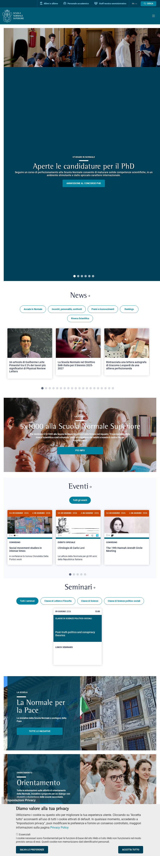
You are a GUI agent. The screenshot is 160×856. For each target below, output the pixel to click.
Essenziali (24, 834)
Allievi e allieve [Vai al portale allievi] (49, 3)
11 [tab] (79, 388)
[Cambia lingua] (135, 4)
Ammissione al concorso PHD (83, 183)
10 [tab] (76, 388)
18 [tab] (105, 388)
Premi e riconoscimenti (103, 309)
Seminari (80, 587)
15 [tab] (94, 388)
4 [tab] (85, 276)
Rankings (129, 309)
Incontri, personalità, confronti (67, 309)
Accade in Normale (33, 309)
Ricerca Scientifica (80, 318)
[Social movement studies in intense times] (29, 537)
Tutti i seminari (27, 600)
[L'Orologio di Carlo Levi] (78, 537)
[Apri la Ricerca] (148, 3)
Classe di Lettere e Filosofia (57, 600)
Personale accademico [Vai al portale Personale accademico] (76, 3)
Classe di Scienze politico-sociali (124, 600)
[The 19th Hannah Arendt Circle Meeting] (126, 534)
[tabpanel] (29, 353)
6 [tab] (93, 276)
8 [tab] (68, 388)
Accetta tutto (130, 849)
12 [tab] (83, 388)
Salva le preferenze (32, 849)
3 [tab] (82, 276)
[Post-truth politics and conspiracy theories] (77, 636)
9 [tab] (72, 388)
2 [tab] (78, 276)
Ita (133, 4)
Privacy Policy (59, 827)
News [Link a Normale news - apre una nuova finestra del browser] (80, 296)
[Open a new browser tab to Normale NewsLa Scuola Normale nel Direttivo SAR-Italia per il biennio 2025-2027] (78, 351)
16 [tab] (98, 388)
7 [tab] (64, 388)
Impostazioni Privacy (20, 800)
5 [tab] (89, 276)
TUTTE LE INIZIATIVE (39, 730)
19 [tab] (109, 388)
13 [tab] (87, 388)
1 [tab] (74, 276)
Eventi (80, 487)
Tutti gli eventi (80, 500)
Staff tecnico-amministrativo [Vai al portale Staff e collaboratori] (110, 3)
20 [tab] (113, 388)
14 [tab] (90, 388)
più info (80, 450)
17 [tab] (102, 388)
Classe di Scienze (89, 600)
